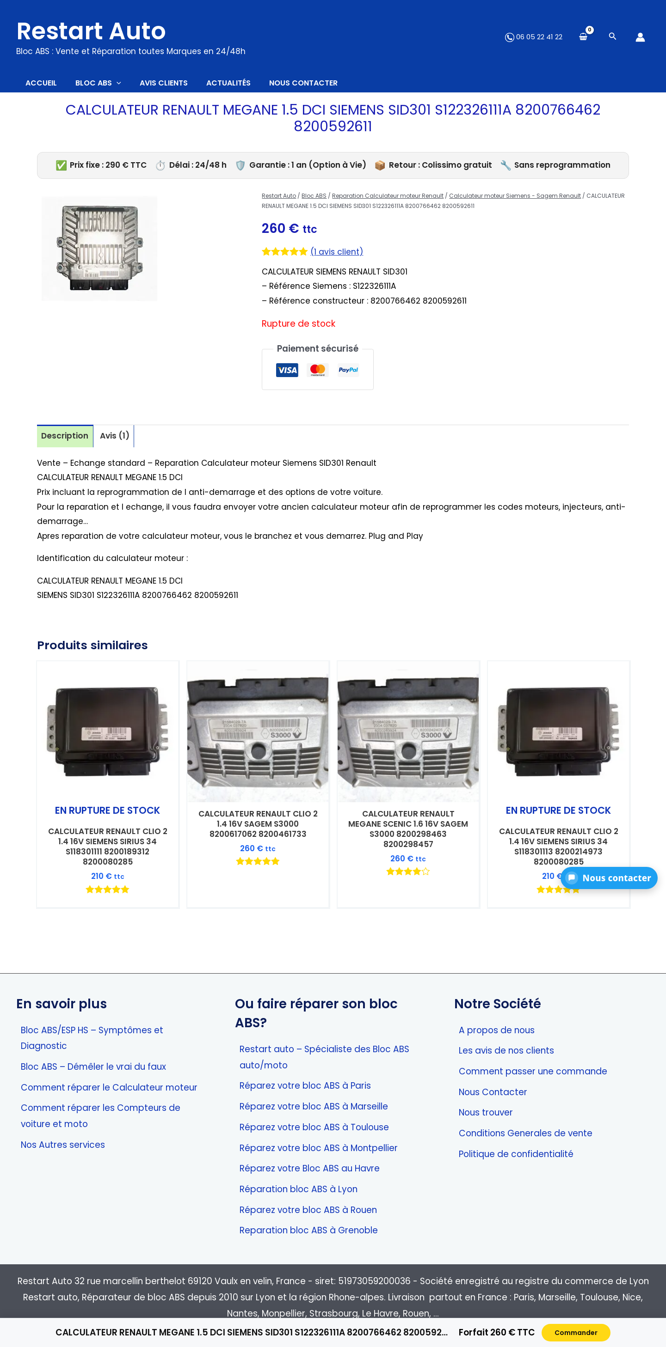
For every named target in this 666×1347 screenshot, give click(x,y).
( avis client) (338, 256)
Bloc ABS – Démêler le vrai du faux (93, 1067)
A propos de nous (497, 1030)
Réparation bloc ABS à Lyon (299, 1189)
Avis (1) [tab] (119, 441)
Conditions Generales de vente (525, 1134)
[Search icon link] (613, 37)
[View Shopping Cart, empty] (583, 37)
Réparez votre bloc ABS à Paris (305, 1086)
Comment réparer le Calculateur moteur (109, 1087)
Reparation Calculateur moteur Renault (388, 200)
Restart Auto (91, 31)
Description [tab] (66, 441)
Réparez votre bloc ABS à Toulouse (314, 1127)
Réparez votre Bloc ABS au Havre (310, 1169)
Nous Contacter (493, 1092)
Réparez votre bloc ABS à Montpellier (319, 1148)
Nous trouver (486, 1113)
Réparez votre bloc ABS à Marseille (314, 1107)
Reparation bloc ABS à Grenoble (309, 1231)
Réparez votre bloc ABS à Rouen (308, 1210)
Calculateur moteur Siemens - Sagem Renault (515, 200)
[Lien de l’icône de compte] (640, 37)
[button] (609, 878)
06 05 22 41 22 (533, 37)
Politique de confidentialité (516, 1154)
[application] (130, 85)
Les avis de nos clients (506, 1051)
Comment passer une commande (533, 1071)
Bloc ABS (314, 200)
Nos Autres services (63, 1145)
